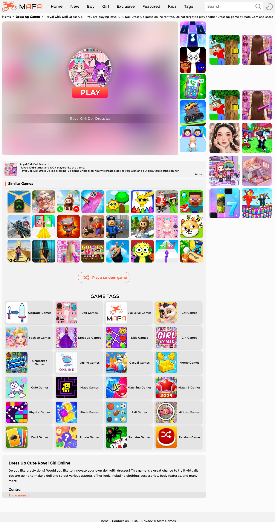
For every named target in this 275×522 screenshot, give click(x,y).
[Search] (234, 6)
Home (57, 6)
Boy (91, 6)
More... (199, 174)
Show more (20, 495)
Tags (188, 6)
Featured (151, 6)
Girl (105, 6)
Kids (172, 6)
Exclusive (126, 6)
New (74, 6)
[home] (24, 6)
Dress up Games (28, 17)
